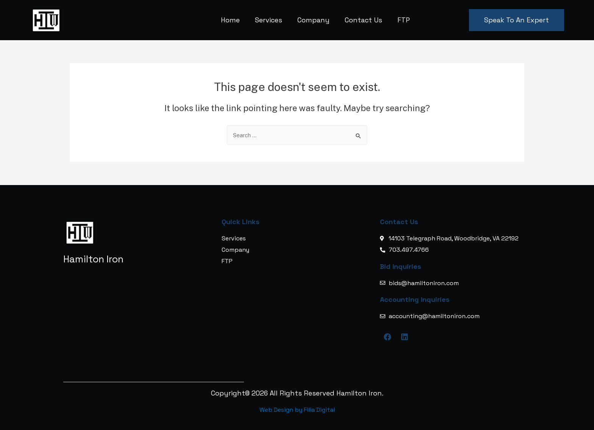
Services (268, 20)
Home (230, 20)
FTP (403, 20)
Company (313, 20)
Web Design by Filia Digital (297, 410)
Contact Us (363, 20)
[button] (516, 20)
